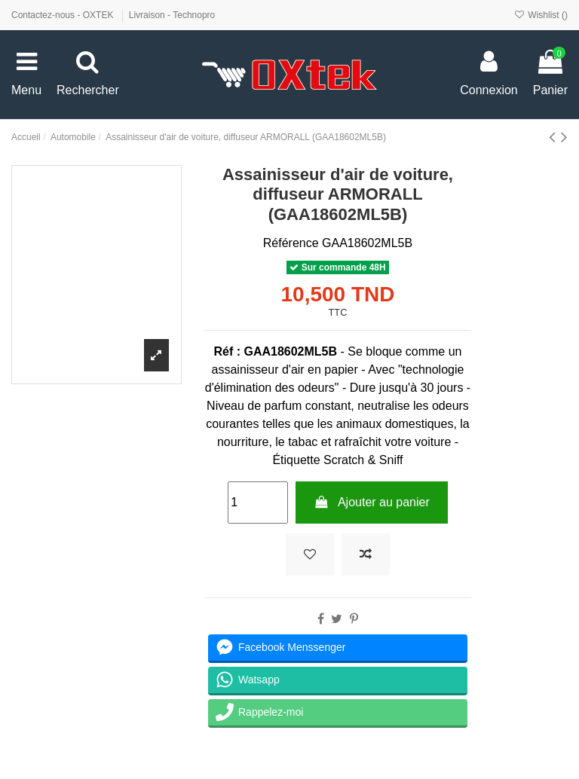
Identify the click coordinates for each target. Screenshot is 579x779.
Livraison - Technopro (172, 15)
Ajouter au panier (372, 502)
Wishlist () (541, 15)
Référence (291, 243)
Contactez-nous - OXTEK (63, 15)
